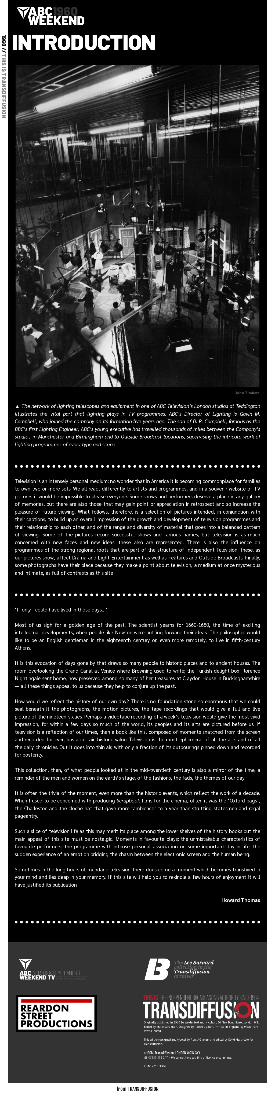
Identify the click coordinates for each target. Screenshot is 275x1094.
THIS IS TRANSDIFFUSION (4, 86)
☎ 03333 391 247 (156, 1057)
